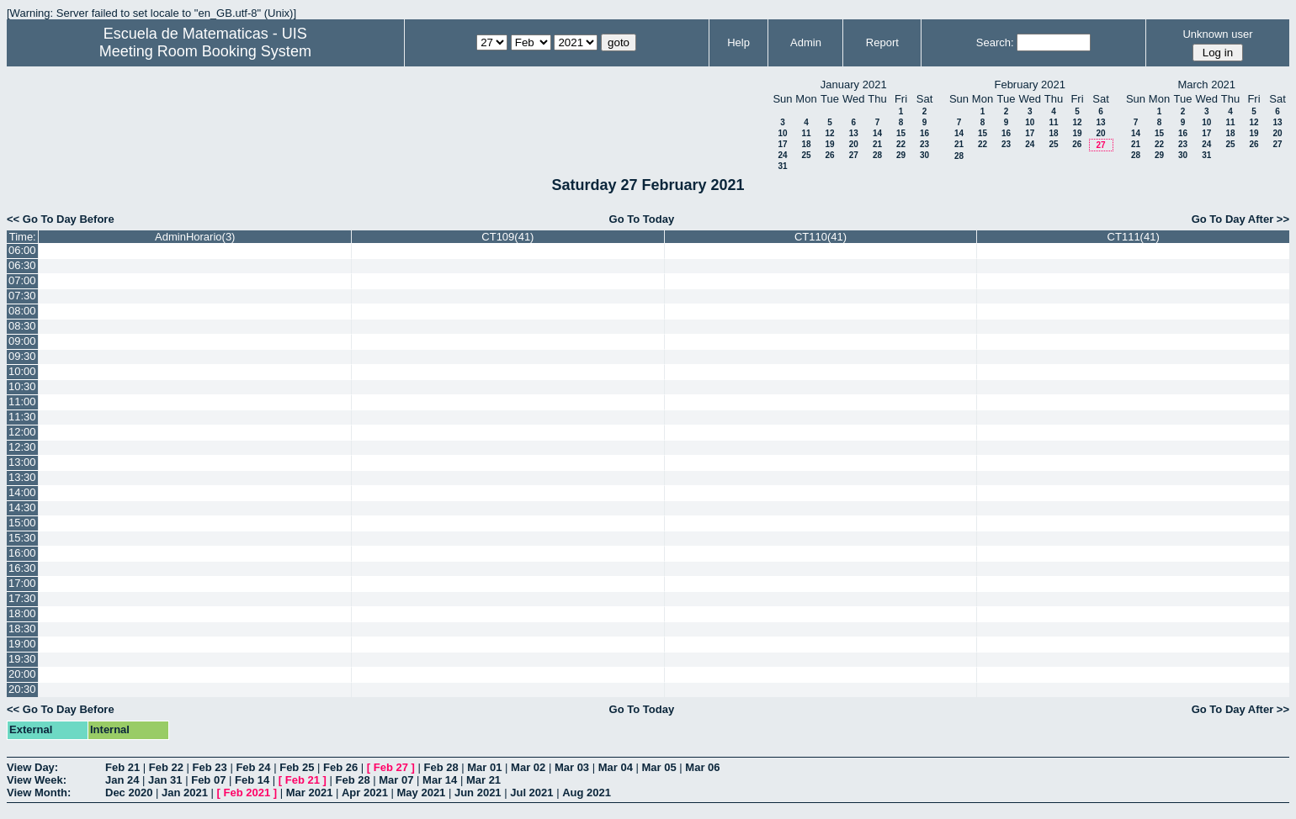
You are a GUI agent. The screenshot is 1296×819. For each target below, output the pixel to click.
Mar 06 (702, 767)
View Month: (39, 792)
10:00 (22, 371)
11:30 (22, 416)
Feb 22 (166, 767)
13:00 (22, 462)
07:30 (22, 295)
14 (877, 133)
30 (924, 155)
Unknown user (1217, 34)
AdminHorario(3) (195, 236)
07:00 (22, 280)
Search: (995, 42)
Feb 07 (208, 780)
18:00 (22, 613)
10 (782, 133)
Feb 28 (440, 767)
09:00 (22, 341)
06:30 (22, 265)
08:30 (22, 326)
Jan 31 (165, 780)
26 (829, 155)
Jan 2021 (185, 792)
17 (782, 144)
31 (782, 166)
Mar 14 (439, 780)
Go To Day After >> (1240, 219)
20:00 (22, 674)
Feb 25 (296, 767)
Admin (805, 42)
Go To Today (642, 219)
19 (829, 144)
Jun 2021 (478, 792)
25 (805, 155)
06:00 (22, 250)
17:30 (22, 598)
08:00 (22, 310)
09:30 (22, 356)
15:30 (22, 537)
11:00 (22, 401)
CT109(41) (507, 236)
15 (901, 133)
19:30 (22, 659)
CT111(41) (1133, 236)
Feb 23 (210, 767)
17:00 (22, 583)
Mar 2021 (309, 792)
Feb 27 (391, 767)
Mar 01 (484, 767)
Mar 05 (659, 767)
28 (877, 155)
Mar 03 (572, 767)
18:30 (22, 628)
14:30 (22, 507)
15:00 (22, 522)
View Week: (36, 780)
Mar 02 (528, 767)
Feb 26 (340, 767)
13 (853, 133)
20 (853, 144)
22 (901, 144)
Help (738, 42)
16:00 (22, 553)
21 (877, 144)
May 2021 (421, 792)
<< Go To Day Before (60, 219)
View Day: (32, 767)
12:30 (22, 447)
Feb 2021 (247, 792)
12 (829, 133)
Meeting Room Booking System (205, 51)
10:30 (22, 386)
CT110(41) (820, 236)
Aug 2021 (586, 792)
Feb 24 (253, 767)
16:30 (22, 568)
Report (882, 42)
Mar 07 (396, 780)
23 (924, 144)
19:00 (22, 643)
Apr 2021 (365, 792)
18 (805, 144)
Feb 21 (122, 767)
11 (805, 133)
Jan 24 (122, 780)
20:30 (22, 689)
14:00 (22, 492)
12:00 (22, 431)
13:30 (22, 477)
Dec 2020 (128, 792)
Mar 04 (615, 767)
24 (782, 155)
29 (901, 155)
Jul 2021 (531, 792)
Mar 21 (483, 780)
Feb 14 (252, 780)
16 (924, 133)
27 (853, 155)
